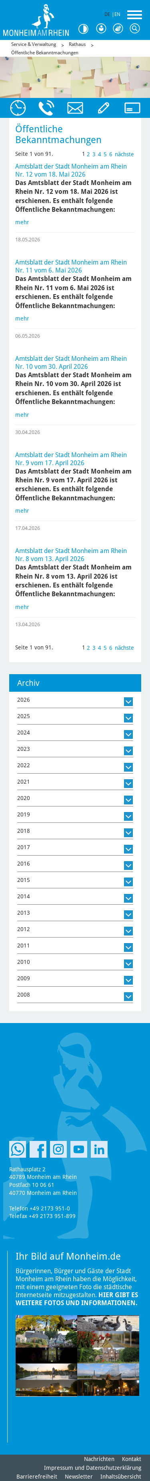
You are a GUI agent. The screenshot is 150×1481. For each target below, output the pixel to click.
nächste (124, 154)
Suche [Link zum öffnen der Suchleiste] (136, 28)
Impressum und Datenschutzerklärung (92, 1468)
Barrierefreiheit (36, 1476)
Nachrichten (99, 1459)
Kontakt (131, 1459)
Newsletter (79, 1476)
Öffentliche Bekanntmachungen (44, 53)
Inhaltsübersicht (120, 1476)
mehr (22, 222)
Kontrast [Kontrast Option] (86, 29)
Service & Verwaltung (33, 44)
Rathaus (77, 44)
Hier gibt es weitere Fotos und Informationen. (77, 1299)
